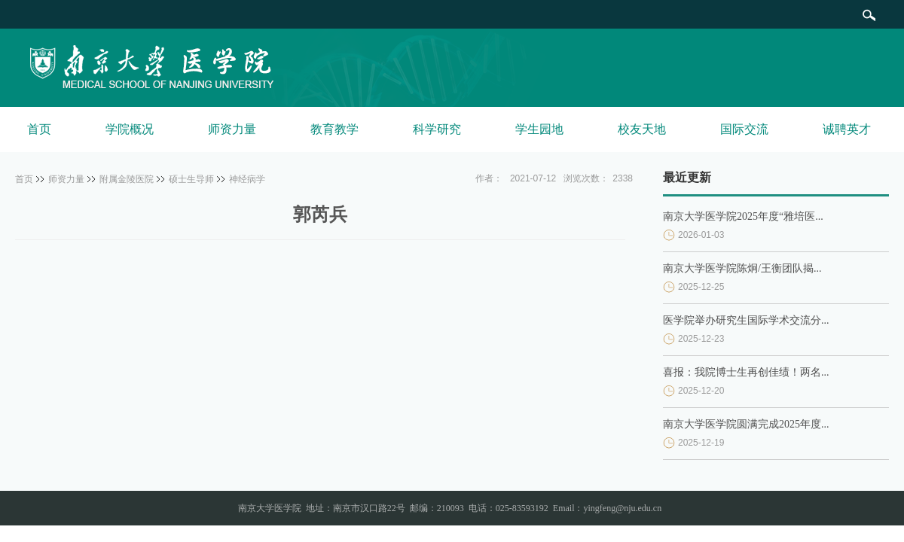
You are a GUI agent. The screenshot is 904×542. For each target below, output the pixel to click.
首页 (39, 129)
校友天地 (642, 129)
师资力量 (232, 129)
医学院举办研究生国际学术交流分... (746, 320)
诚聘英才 (847, 129)
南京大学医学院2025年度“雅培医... (743, 216)
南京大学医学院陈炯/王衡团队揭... (742, 268)
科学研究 (437, 129)
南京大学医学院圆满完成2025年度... (746, 424)
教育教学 (334, 129)
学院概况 (129, 129)
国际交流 (744, 129)
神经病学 (247, 179)
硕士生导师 (191, 179)
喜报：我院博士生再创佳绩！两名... (746, 372)
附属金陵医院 (126, 179)
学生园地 (539, 129)
